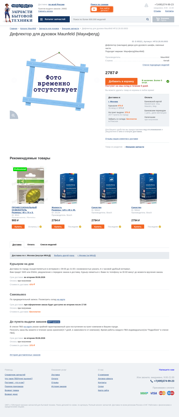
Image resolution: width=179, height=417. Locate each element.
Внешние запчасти (70, 28)
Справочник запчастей (15, 375)
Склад (101, 386)
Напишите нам (166, 370)
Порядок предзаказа (14, 386)
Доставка (55, 375)
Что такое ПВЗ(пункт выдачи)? (19, 378)
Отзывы (157, 11)
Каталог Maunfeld (28, 28)
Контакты (169, 11)
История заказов (58, 386)
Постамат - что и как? (14, 382)
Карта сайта (103, 390)
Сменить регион (45, 11)
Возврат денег (11, 394)
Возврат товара (12, 390)
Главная (13, 28)
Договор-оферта (105, 378)
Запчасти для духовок (49, 28)
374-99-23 (164, 4)
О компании (103, 375)
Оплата (54, 378)
